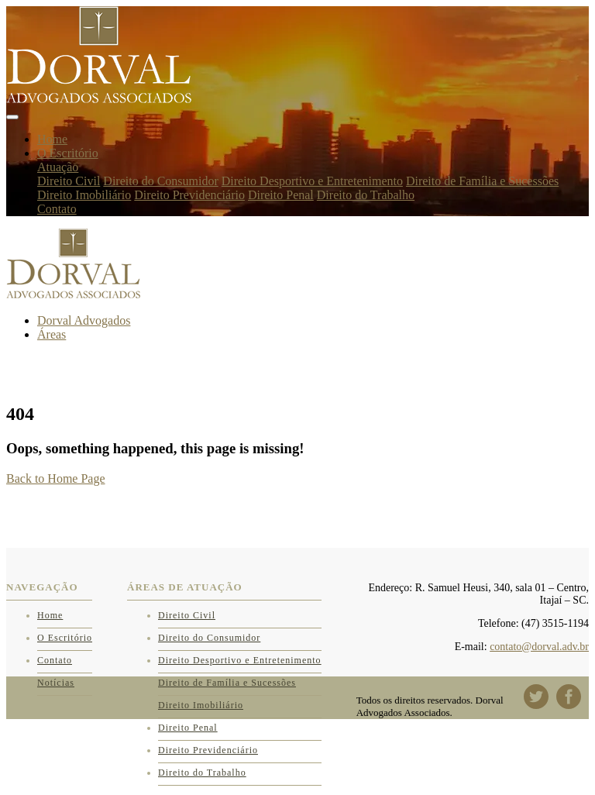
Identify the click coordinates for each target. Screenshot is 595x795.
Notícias (55, 682)
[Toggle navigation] (12, 117)
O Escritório (67, 153)
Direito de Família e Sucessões (482, 181)
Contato (57, 208)
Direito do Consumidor (160, 181)
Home (52, 139)
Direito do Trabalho (365, 194)
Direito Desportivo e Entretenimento (312, 181)
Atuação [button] (57, 167)
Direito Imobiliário (84, 194)
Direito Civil (68, 181)
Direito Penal (281, 194)
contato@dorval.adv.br (539, 646)
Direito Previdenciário (189, 194)
